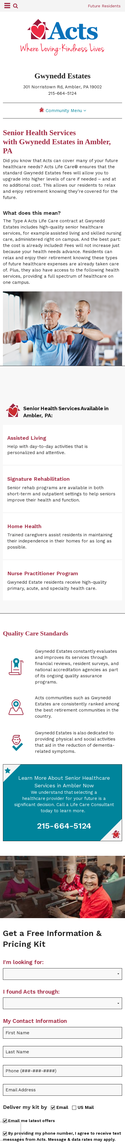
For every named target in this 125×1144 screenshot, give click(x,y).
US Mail (83, 1107)
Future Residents (104, 6)
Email (59, 1107)
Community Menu (62, 110)
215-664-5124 (62, 93)
